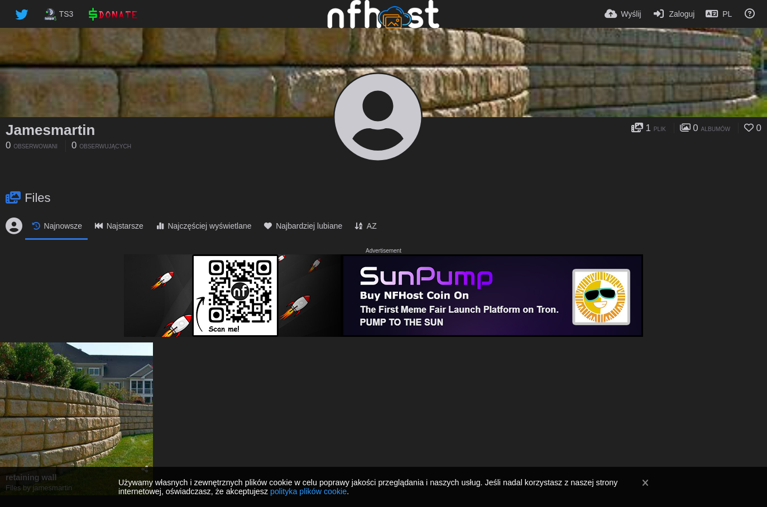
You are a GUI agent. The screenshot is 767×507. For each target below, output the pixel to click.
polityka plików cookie (308, 491)
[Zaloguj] (674, 14)
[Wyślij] (623, 14)
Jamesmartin (50, 130)
